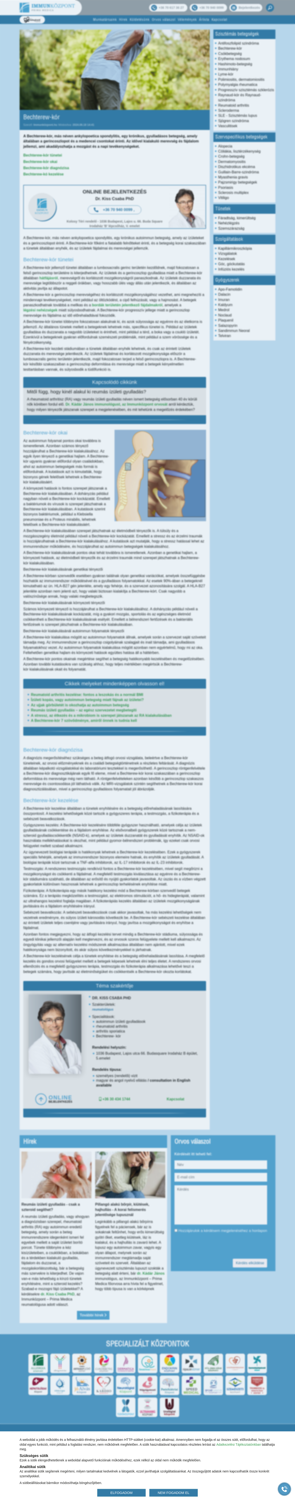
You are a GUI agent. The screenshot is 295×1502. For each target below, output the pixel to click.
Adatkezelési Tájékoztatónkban (238, 1444)
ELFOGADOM (121, 1492)
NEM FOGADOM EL (173, 1492)
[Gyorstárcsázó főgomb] (284, 1489)
